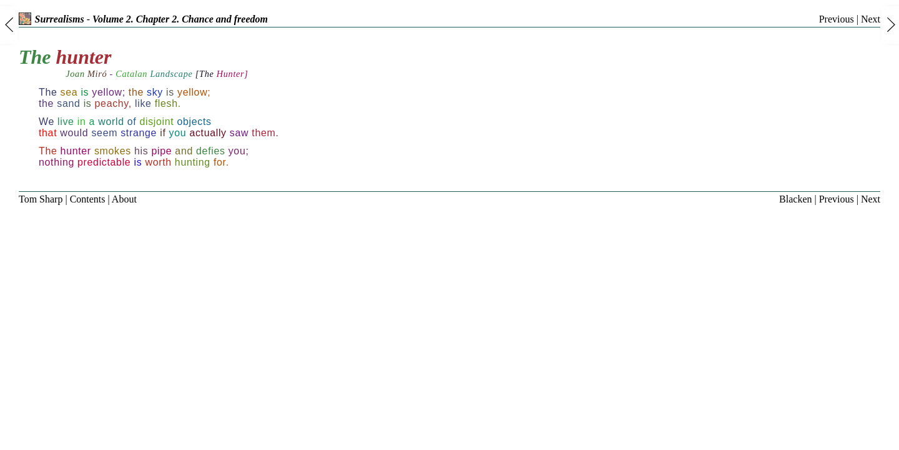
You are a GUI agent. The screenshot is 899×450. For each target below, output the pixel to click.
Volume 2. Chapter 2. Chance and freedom (180, 19)
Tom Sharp (40, 199)
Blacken (795, 199)
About (124, 199)
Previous (836, 19)
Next (870, 19)
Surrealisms (51, 19)
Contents (88, 199)
